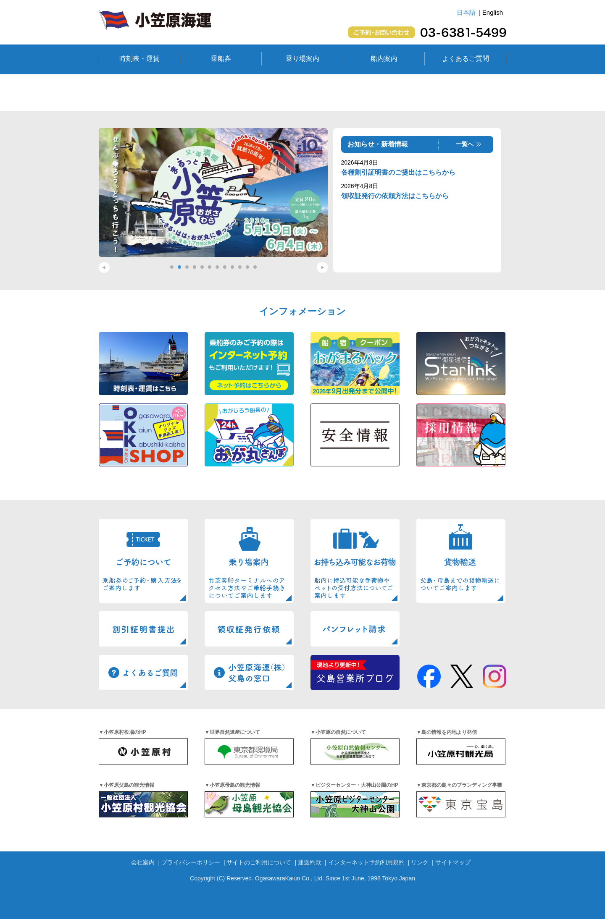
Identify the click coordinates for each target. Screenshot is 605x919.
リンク (420, 862)
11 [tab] (247, 267)
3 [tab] (187, 267)
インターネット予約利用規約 (366, 862)
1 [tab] (172, 267)
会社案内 (143, 862)
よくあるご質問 (465, 58)
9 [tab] (232, 267)
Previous (104, 267)
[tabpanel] (213, 192)
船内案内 (384, 58)
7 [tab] (217, 267)
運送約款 (309, 862)
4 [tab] (194, 267)
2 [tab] (179, 267)
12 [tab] (255, 267)
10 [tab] (240, 267)
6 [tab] (209, 267)
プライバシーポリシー (190, 862)
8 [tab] (224, 267)
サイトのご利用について (258, 862)
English (492, 12)
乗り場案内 (302, 58)
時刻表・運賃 (139, 58)
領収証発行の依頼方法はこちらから (395, 195)
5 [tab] (202, 267)
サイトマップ (453, 862)
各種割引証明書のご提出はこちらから (398, 172)
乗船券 (221, 58)
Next (322, 267)
